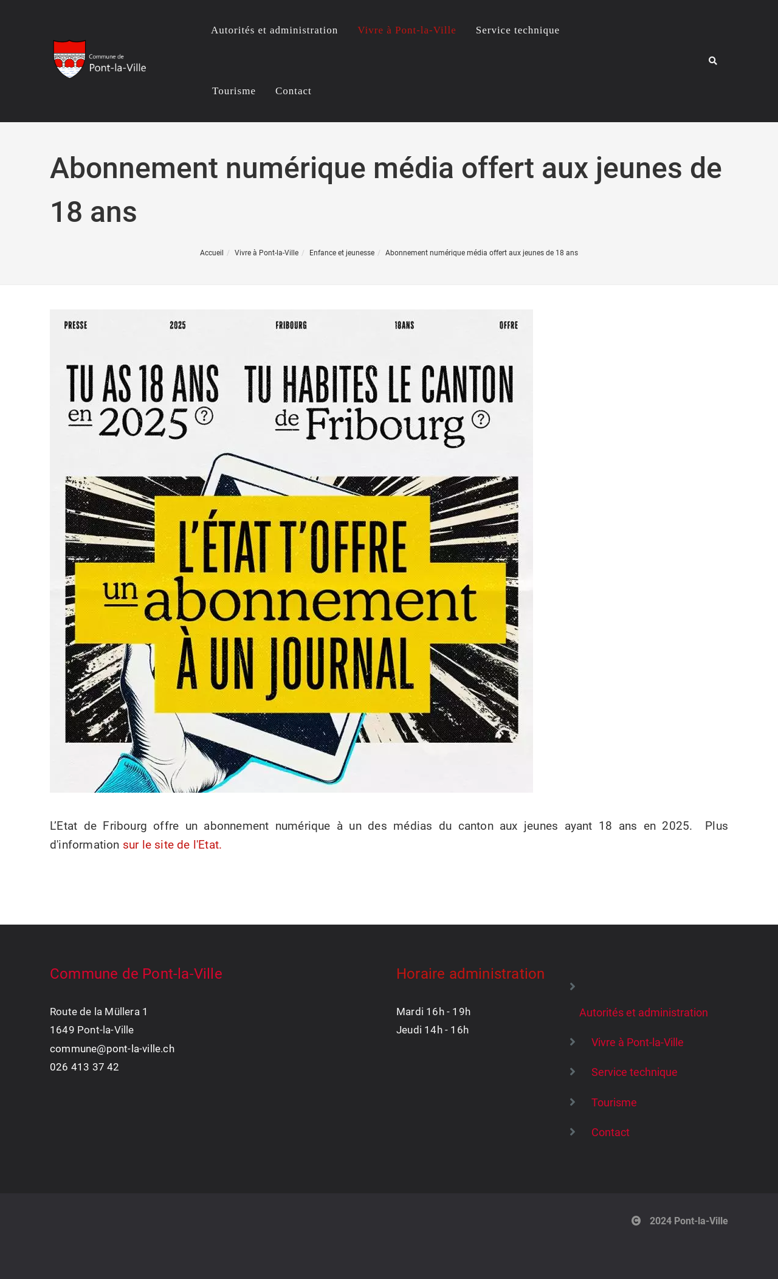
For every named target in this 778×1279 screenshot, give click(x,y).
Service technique (518, 30)
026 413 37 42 (85, 1067)
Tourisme (234, 91)
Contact (293, 91)
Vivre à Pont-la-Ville (406, 30)
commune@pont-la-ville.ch (112, 1049)
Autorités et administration (274, 30)
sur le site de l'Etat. (172, 845)
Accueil (212, 253)
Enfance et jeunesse (341, 253)
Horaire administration (470, 973)
